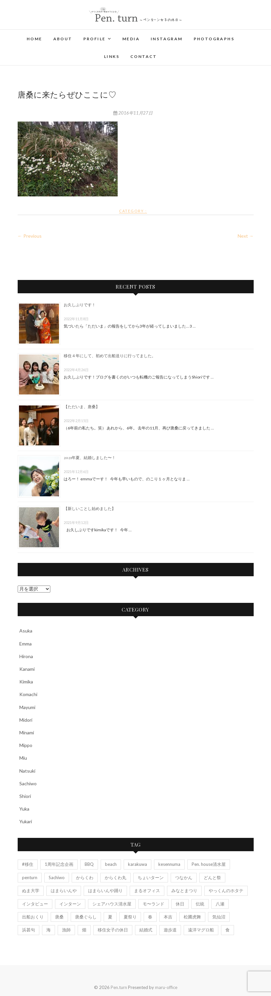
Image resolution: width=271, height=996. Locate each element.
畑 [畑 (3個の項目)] (84, 929)
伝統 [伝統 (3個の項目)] (200, 903)
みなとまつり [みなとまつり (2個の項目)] (184, 890)
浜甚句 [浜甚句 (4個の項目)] (28, 929)
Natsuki (27, 771)
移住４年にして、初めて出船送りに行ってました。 (110, 355)
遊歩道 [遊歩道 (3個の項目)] (170, 929)
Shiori (25, 796)
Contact (143, 56)
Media (131, 38)
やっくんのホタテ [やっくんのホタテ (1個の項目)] (226, 890)
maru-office (166, 987)
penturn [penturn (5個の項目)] (29, 877)
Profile (94, 38)
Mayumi (27, 707)
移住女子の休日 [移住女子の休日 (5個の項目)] (113, 929)
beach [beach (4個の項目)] (111, 864)
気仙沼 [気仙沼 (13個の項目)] (218, 916)
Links (111, 56)
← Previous (30, 236)
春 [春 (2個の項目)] (150, 916)
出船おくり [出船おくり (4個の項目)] (33, 916)
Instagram (167, 38)
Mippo (25, 745)
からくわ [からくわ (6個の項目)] (84, 877)
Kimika (26, 681)
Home (34, 38)
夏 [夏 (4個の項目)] (110, 916)
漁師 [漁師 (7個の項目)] (66, 929)
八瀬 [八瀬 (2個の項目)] (220, 903)
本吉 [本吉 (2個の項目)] (168, 916)
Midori (25, 720)
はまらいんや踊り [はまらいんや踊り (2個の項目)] (105, 890)
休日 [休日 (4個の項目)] (180, 903)
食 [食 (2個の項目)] (227, 929)
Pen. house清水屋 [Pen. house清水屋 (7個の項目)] (209, 864)
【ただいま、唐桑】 (82, 406)
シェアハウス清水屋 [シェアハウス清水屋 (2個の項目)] (111, 903)
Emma (25, 643)
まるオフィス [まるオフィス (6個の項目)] (147, 890)
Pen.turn (119, 987)
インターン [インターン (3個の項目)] (70, 903)
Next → (246, 236)
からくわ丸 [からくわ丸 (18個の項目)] (115, 877)
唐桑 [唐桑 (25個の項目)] (59, 916)
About (62, 38)
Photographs (214, 38)
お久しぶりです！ (80, 304)
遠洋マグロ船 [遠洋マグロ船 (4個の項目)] (201, 929)
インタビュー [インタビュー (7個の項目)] (35, 903)
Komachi (28, 694)
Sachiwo (28, 783)
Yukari (25, 821)
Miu (23, 758)
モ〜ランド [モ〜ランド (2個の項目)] (153, 903)
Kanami (27, 669)
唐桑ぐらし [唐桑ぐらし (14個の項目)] (86, 916)
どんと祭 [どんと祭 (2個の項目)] (212, 877)
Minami (26, 732)
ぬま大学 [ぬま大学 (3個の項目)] (30, 890)
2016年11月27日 (133, 113)
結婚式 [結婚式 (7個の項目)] (145, 929)
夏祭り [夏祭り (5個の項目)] (130, 916)
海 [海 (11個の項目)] (48, 929)
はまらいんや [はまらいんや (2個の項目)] (64, 890)
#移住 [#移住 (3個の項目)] (27, 864)
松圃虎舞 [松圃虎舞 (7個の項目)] (192, 916)
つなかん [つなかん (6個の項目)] (183, 877)
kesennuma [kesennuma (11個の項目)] (169, 864)
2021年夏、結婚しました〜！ (90, 457)
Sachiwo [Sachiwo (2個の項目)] (57, 877)
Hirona (26, 656)
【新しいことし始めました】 (90, 508)
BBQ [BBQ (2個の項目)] (89, 864)
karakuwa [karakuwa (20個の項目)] (137, 864)
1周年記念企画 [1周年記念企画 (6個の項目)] (59, 864)
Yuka (24, 809)
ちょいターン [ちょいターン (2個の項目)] (151, 877)
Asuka (25, 630)
